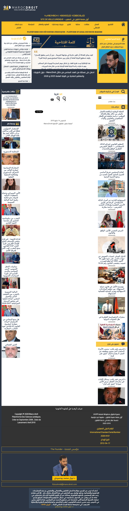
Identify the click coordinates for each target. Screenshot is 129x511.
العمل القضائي (97, 26)
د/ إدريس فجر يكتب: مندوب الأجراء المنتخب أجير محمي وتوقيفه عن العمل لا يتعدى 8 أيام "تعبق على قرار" (111, 352)
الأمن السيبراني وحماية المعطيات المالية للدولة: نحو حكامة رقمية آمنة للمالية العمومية (11, 197)
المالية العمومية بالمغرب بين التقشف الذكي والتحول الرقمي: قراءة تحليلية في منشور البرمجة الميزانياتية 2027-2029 (11, 297)
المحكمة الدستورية (10, 151)
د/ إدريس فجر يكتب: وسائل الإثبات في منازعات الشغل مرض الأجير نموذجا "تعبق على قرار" (111, 381)
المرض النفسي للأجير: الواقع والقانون (111, 231)
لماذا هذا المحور (23, 81)
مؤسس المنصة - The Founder (65, 449)
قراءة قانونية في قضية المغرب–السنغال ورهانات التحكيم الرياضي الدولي (17, 67)
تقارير (69, 24)
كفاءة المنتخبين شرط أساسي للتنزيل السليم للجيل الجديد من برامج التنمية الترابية (111, 174)
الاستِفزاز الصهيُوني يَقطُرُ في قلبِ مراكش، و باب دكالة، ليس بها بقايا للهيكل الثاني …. (11, 131)
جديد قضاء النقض (18, 26)
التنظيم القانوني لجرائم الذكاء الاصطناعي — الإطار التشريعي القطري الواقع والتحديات (112, 146)
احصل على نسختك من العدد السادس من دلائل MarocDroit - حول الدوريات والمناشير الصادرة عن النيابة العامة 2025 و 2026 (17, 60)
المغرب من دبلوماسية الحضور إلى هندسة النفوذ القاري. (11, 220)
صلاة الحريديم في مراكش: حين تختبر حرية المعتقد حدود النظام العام (17, 44)
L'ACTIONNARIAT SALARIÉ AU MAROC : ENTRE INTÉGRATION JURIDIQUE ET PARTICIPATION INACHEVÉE (11, 100)
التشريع (110, 24)
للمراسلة (31, 24)
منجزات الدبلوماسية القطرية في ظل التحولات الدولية (112, 318)
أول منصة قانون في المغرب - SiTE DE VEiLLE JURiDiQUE (65, 19)
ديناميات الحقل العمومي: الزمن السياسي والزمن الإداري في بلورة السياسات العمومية (11, 271)
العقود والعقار (44, 24)
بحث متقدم (111, 101)
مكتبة (78, 24)
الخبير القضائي (11, 345)
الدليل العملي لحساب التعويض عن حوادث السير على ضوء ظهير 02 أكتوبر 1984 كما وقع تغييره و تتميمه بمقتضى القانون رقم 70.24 (111, 259)
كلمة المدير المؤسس (112, 39)
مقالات (86, 24)
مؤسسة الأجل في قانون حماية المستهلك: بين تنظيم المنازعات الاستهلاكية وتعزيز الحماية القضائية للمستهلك (111, 290)
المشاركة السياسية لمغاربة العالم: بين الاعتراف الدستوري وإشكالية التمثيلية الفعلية (11, 172)
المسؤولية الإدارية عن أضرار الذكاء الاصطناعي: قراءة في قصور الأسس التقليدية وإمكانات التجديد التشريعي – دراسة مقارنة (111, 203)
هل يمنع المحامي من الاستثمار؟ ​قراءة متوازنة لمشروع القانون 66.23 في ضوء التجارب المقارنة (11, 324)
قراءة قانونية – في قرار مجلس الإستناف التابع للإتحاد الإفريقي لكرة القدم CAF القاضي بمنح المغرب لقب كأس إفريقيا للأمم (11, 244)
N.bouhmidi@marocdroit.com (64, 484)
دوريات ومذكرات (57, 24)
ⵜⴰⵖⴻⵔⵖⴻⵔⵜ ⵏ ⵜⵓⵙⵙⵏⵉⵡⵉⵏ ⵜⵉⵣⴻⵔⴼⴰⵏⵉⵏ (64, 16)
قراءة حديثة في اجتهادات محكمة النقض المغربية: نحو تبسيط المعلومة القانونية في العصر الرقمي (17, 51)
